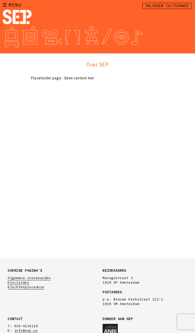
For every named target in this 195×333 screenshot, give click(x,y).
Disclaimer (18, 282)
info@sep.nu (26, 330)
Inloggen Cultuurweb (167, 6)
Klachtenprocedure (26, 287)
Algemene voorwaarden (29, 278)
